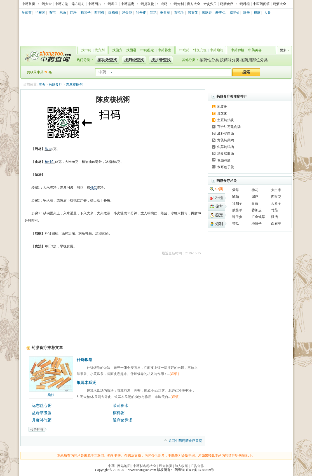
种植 (219, 198)
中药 (219, 189)
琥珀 (235, 197)
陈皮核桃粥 (74, 84)
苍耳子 (86, 13)
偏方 (219, 206)
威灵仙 (234, 13)
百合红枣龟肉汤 (229, 127)
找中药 (86, 50)
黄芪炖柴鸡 (225, 140)
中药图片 (94, 4)
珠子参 (237, 217)
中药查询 (47, 56)
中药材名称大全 (144, 466)
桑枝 (51, 395)
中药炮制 (177, 4)
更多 (283, 50)
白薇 (255, 203)
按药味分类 (230, 60)
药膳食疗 (226, 4)
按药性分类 (209, 60)
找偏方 (117, 50)
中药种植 (243, 4)
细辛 (246, 13)
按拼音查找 (161, 60)
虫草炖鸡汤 (225, 147)
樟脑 (257, 13)
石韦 (52, 13)
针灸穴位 (210, 4)
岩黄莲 (193, 13)
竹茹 (274, 210)
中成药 (162, 4)
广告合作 (197, 466)
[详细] (174, 374)
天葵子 (276, 203)
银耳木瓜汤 (86, 383)
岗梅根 (113, 13)
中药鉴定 (127, 4)
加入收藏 (181, 466)
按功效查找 (107, 60)
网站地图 (124, 466)
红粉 (73, 13)
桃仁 (93, 187)
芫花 (153, 13)
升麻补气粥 (41, 420)
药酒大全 (279, 4)
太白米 (276, 190)
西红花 (276, 197)
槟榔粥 (119, 413)
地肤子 (257, 224)
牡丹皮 (141, 13)
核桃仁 (50, 162)
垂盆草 (165, 13)
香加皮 (257, 210)
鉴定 (219, 215)
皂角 (63, 13)
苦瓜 (235, 224)
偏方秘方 (78, 4)
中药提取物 (145, 4)
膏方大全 (193, 4)
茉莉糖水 (120, 406)
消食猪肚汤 (225, 154)
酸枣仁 (220, 13)
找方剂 (100, 50)
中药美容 (255, 50)
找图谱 (131, 50)
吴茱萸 (27, 13)
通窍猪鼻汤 (122, 420)
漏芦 (255, 197)
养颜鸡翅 (224, 160)
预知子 (237, 203)
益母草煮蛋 (41, 413)
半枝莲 (40, 13)
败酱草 (237, 210)
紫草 (235, 190)
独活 (274, 217)
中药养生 (111, 4)
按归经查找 (134, 60)
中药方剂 (61, 4)
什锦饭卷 (84, 360)
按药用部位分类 (254, 60)
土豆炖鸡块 (225, 120)
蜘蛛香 (207, 13)
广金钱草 (258, 217)
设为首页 (165, 466)
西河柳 (99, 13)
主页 (42, 84)
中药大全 (45, 4)
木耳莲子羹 (225, 167)
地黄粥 (222, 107)
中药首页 (28, 4)
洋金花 (127, 13)
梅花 (255, 190)
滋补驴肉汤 (225, 133)
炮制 (219, 224)
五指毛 (179, 13)
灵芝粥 (222, 113)
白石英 (276, 224)
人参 (267, 13)
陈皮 (48, 149)
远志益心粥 (41, 406)
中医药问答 (261, 4)
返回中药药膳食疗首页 (185, 441)
